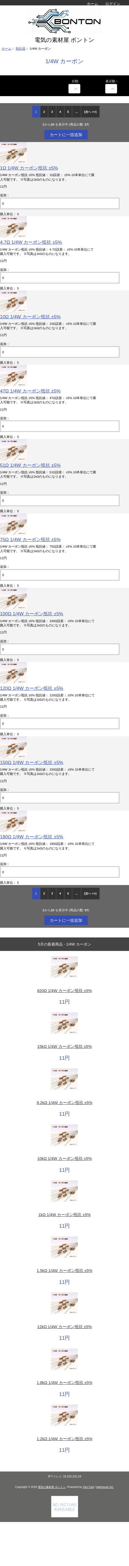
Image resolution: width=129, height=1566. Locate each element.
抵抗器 (20, 48)
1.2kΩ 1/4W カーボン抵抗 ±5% (64, 1439)
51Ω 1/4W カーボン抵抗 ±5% (30, 465)
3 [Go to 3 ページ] (52, 111)
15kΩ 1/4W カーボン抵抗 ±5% (64, 1046)
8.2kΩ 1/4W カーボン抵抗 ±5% (64, 1103)
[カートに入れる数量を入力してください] (60, 203)
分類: (75, 81)
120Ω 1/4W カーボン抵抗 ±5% (31, 688)
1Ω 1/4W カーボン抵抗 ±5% (29, 168)
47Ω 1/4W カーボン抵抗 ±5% (30, 391)
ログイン (112, 4)
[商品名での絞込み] (74, 88)
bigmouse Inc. (105, 1487)
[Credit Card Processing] (64, 1516)
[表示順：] (111, 88)
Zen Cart (88, 1487)
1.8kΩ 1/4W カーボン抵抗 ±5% (64, 1383)
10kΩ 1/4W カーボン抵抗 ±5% (64, 1158)
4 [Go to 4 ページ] (60, 111)
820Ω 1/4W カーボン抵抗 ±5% (64, 990)
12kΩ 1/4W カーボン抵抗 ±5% (64, 1327)
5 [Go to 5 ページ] (68, 111)
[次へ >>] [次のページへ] (90, 111)
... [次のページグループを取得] (76, 111)
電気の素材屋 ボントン (52, 1487)
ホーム (92, 4)
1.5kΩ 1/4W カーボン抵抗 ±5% (64, 1270)
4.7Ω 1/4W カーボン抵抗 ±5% (31, 242)
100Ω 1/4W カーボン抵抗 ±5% (31, 613)
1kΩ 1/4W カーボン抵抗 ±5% (64, 1215)
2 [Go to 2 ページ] (44, 111)
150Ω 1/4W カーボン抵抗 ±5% (31, 762)
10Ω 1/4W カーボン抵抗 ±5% (30, 316)
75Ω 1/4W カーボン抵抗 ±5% (30, 539)
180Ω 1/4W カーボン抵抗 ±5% (31, 836)
